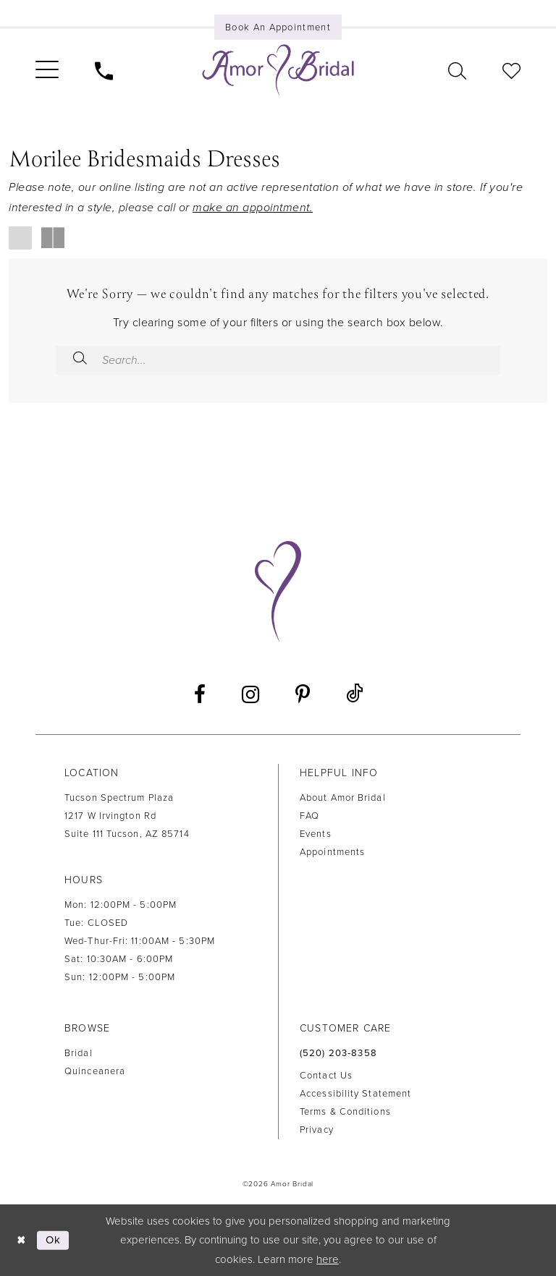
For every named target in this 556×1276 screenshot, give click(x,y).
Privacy (317, 1130)
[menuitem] (47, 70)
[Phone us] (104, 69)
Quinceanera (94, 1071)
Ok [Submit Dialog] (54, 1239)
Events (316, 834)
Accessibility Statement (355, 1094)
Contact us (326, 1075)
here (327, 1259)
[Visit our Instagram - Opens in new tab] (250, 694)
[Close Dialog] (22, 1240)
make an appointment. (253, 207)
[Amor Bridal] (278, 70)
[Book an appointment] (278, 27)
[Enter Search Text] (278, 360)
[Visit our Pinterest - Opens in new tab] (302, 694)
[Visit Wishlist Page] (511, 69)
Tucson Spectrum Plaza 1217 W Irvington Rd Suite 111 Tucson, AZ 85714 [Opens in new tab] (127, 816)
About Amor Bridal (343, 798)
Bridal (78, 1053)
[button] (47, 70)
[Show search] (457, 69)
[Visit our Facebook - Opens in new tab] (200, 694)
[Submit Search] (80, 360)
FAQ (309, 816)
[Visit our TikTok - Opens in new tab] (354, 694)
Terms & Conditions (345, 1112)
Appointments (332, 852)
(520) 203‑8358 (338, 1053)
